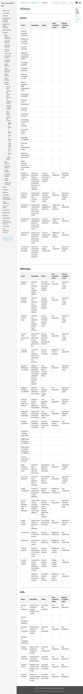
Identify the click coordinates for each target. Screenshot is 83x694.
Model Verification (6, 202)
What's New (6, 10)
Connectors (6, 195)
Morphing (6, 215)
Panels (4, 187)
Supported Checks (37, 3)
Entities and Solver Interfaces (6, 25)
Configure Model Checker (8, 107)
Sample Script (8, 158)
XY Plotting (6, 226)
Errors (77, 16)
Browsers (5, 32)
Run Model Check (8, 113)
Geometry (5, 189)
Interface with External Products (7, 19)
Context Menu (8, 87)
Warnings (78, 19)
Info (77, 21)
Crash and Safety (6, 206)
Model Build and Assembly (7, 198)
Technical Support (60, 691)
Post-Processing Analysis (6, 230)
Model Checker (7, 83)
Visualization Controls (8, 183)
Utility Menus (6, 179)
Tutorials (5, 15)
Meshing (5, 192)
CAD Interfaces (7, 30)
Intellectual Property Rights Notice (43, 691)
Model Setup (6, 213)
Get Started (6, 13)
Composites (6, 210)
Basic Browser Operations (8, 36)
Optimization (6, 218)
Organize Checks (9, 102)
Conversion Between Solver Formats (7, 222)
